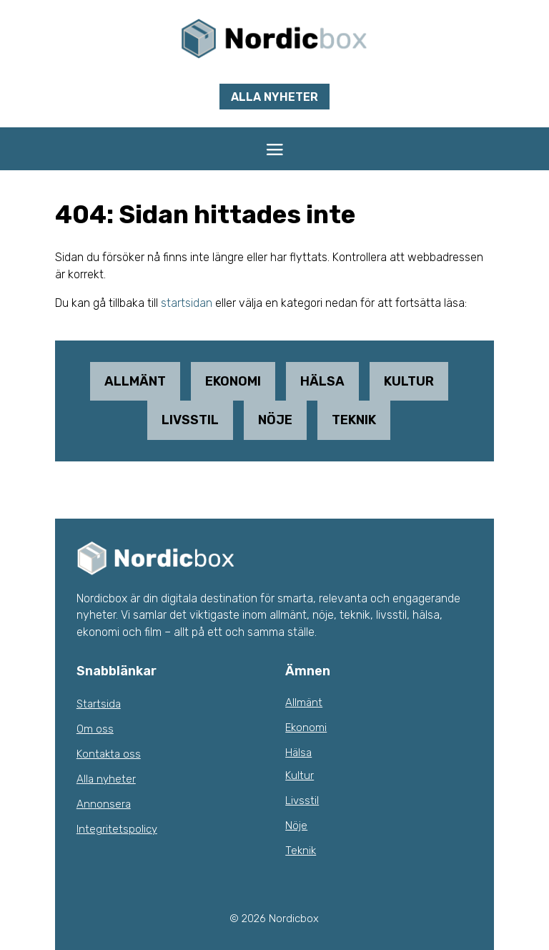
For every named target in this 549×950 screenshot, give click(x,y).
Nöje (275, 420)
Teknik (354, 420)
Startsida (98, 703)
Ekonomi (233, 381)
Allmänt (135, 381)
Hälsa (322, 381)
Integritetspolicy (116, 829)
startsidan (186, 303)
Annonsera (103, 804)
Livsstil (190, 420)
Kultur (409, 381)
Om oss (95, 729)
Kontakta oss (108, 754)
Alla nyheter (274, 97)
